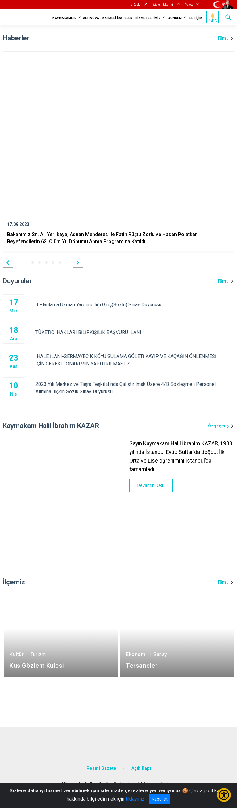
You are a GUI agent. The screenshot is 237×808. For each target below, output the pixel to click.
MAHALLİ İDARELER (117, 18)
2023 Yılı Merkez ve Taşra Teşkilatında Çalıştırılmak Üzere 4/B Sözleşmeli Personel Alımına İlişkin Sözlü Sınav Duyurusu (134, 387)
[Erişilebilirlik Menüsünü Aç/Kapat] (224, 795)
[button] (8, 263)
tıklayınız (135, 799)
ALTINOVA (91, 18)
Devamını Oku (150, 485)
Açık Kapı (141, 768)
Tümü (223, 38)
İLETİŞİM (195, 18)
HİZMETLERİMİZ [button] (148, 18)
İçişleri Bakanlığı (163, 4)
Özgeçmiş (218, 425)
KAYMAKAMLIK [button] (64, 18)
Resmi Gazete (101, 768)
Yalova (189, 4)
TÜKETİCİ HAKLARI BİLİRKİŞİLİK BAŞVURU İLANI (134, 332)
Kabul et (160, 799)
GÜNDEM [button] (175, 18)
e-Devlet (136, 4)
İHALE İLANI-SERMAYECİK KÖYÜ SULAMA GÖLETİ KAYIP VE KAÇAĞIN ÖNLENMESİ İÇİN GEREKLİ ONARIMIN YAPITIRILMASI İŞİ (134, 360)
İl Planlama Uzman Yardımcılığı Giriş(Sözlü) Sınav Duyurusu (134, 305)
